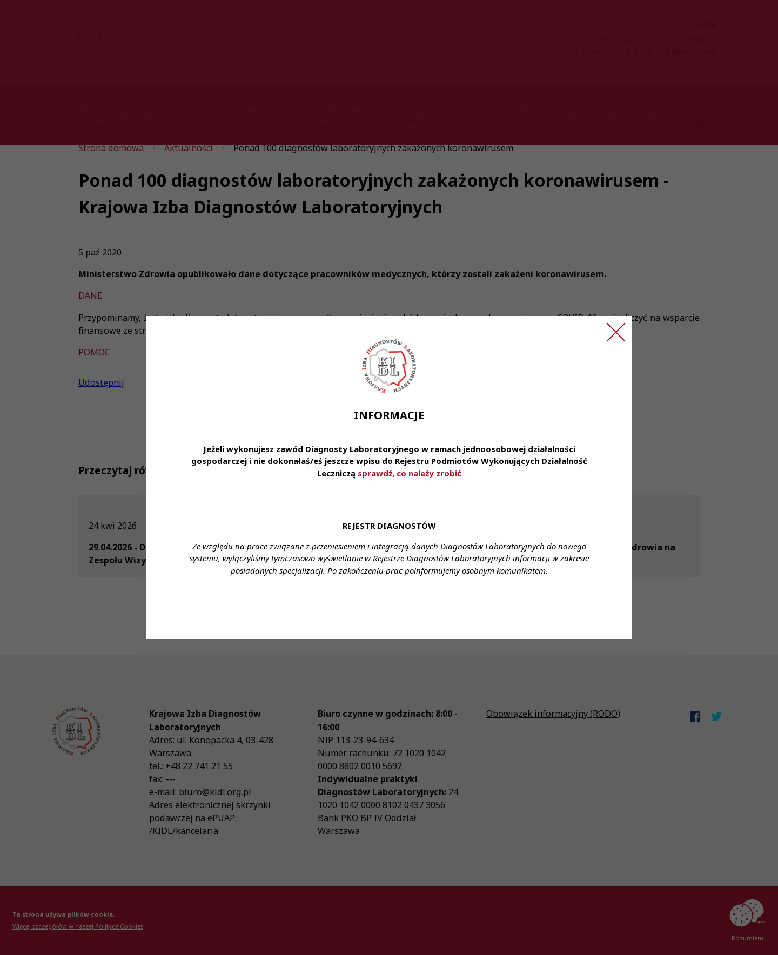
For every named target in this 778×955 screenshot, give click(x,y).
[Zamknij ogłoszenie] (616, 332)
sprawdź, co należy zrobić (409, 473)
